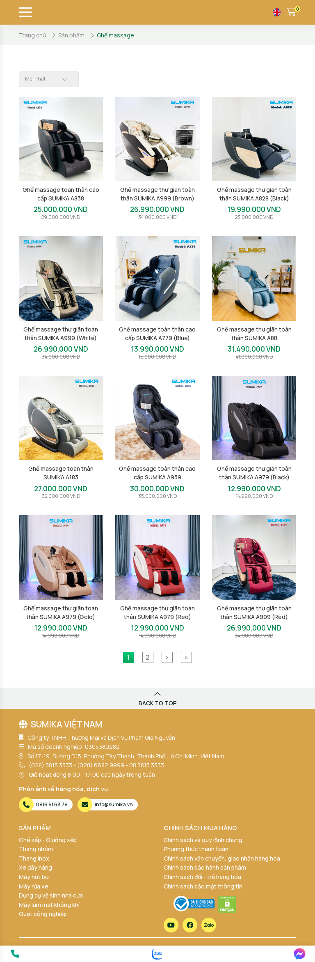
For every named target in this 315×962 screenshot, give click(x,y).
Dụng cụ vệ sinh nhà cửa (51, 895)
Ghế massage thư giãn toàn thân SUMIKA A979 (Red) (157, 612)
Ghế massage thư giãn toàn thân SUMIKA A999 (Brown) (157, 194)
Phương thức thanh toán (196, 849)
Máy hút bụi (34, 877)
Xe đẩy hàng (35, 867)
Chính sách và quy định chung (203, 840)
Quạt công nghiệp (43, 914)
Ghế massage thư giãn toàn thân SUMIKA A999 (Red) (254, 612)
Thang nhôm (36, 849)
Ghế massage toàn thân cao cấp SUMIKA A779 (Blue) (157, 333)
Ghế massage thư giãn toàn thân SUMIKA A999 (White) (60, 333)
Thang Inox (34, 858)
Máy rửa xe (33, 886)
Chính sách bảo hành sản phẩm (205, 867)
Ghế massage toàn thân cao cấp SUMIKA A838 (61, 194)
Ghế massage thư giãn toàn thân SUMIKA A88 (254, 333)
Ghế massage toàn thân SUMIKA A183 (61, 473)
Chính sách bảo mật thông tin (203, 886)
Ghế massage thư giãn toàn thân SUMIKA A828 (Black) (254, 194)
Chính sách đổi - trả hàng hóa (202, 877)
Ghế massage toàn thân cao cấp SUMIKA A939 (157, 473)
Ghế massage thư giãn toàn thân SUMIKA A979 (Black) (254, 473)
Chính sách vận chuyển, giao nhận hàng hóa (222, 858)
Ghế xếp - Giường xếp (48, 840)
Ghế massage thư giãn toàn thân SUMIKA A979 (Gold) (60, 612)
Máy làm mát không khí (49, 905)
